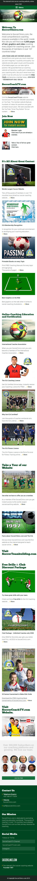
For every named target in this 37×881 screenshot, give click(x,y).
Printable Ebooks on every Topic (13, 261)
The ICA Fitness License (10, 448)
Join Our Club (18, 778)
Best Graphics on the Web (11, 298)
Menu (19, 7)
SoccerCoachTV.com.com (11, 845)
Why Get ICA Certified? (10, 414)
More (13, 111)
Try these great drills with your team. (15, 595)
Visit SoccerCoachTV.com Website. (16, 710)
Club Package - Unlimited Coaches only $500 (18, 633)
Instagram (6, 849)
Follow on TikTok (8, 838)
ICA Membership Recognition (12, 225)
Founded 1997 (8, 867)
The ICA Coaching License (11, 380)
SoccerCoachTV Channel (11, 841)
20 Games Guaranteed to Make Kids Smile (17, 694)
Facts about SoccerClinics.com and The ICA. (17, 536)
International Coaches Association (14, 344)
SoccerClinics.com (9, 802)
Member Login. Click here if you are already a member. (21, 132)
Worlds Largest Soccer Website (13, 189)
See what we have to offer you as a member (17, 495)
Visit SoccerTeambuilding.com (19, 552)
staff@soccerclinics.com (11, 806)
